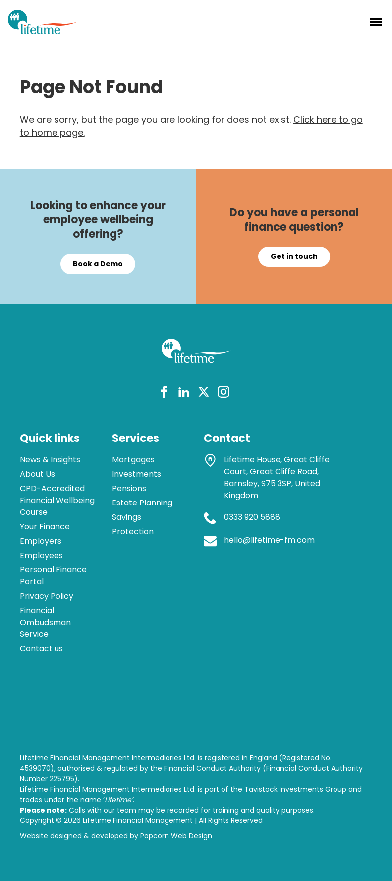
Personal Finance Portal (53, 575)
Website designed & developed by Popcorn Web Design (116, 836)
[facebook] (164, 393)
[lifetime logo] (42, 31)
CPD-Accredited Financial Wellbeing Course (57, 500)
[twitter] (204, 393)
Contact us (41, 648)
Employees (41, 555)
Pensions (129, 488)
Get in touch (294, 256)
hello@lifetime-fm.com (269, 540)
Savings (126, 517)
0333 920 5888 (252, 517)
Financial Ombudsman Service (45, 622)
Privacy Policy (46, 596)
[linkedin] (184, 393)
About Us (37, 474)
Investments (136, 474)
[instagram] (223, 393)
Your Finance (45, 526)
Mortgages (133, 459)
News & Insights (50, 459)
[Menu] (376, 21)
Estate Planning (142, 502)
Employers (40, 541)
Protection (133, 531)
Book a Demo (98, 264)
